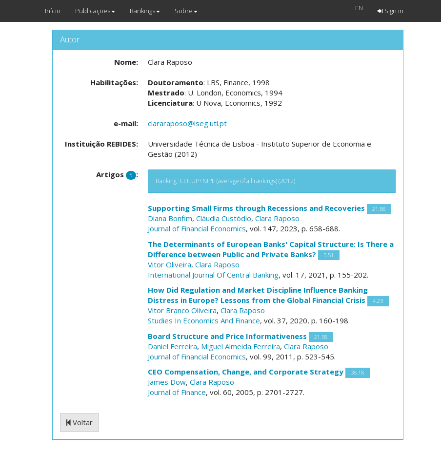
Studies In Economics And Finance (204, 320)
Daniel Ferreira (172, 346)
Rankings (145, 10)
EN (359, 7)
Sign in (390, 10)
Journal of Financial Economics (197, 228)
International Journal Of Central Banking (213, 275)
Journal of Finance (177, 392)
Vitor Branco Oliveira (182, 310)
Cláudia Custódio (223, 218)
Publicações (95, 10)
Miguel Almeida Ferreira (240, 346)
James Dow (167, 382)
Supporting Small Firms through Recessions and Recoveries (256, 208)
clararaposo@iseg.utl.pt (187, 123)
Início (52, 10)
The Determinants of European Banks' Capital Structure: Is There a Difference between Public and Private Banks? (271, 249)
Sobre (186, 10)
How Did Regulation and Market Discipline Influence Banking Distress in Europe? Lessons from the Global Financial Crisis (258, 295)
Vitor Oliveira (169, 264)
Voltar (79, 422)
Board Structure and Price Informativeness (227, 336)
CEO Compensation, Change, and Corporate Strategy (245, 371)
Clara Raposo (277, 218)
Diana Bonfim (170, 218)
